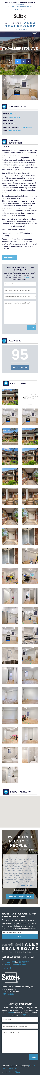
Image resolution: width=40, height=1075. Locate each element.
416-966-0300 (23, 962)
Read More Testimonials (20, 896)
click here (25, 277)
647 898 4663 (25, 1015)
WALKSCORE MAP (20, 368)
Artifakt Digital (14, 1072)
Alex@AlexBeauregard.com (20, 6)
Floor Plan (9, 257)
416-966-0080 (8, 994)
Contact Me (12, 1068)
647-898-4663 (21, 4)
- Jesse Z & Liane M (27, 885)
